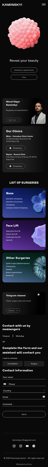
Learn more (14, 120)
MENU (44, 4)
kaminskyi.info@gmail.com (24, 440)
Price (24, 77)
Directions (15, 148)
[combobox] (5, 384)
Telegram (6, 336)
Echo (29, 464)
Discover (13, 310)
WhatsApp (20, 336)
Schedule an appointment (24, 70)
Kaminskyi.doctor (18, 458)
